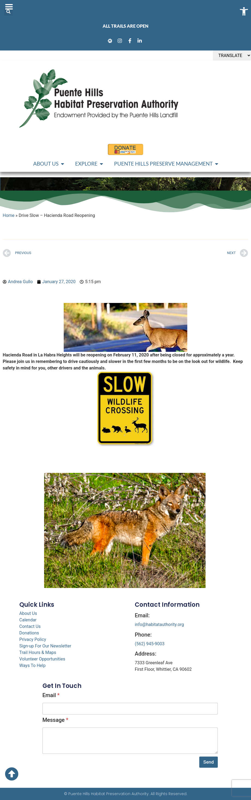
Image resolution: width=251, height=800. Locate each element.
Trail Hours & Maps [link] (37, 652)
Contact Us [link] (30, 626)
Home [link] (8, 215)
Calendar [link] (27, 619)
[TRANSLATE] (232, 55)
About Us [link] (28, 613)
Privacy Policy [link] (32, 639)
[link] (111, 40)
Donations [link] (29, 632)
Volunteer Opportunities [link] (42, 659)
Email (51, 695)
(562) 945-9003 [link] (149, 643)
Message (55, 720)
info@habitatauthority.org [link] (159, 624)
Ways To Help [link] (32, 665)
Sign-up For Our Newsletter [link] (45, 646)
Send (208, 762)
